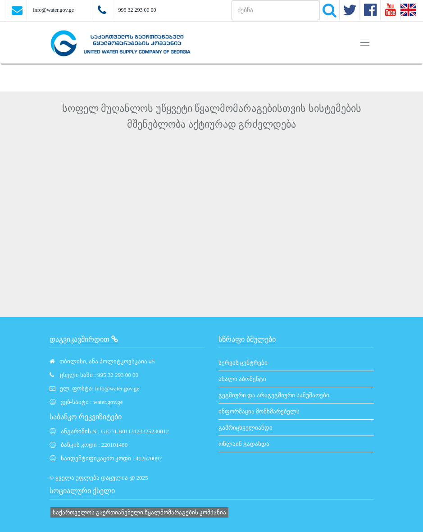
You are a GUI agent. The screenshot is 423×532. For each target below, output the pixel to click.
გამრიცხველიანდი (245, 427)
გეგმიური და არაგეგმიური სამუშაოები (274, 395)
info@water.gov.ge (53, 10)
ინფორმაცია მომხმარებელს (259, 411)
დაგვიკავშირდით (84, 339)
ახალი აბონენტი (242, 379)
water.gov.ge (108, 402)
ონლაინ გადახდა (243, 443)
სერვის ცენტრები (243, 362)
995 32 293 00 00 (137, 10)
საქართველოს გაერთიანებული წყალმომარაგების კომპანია (140, 512)
